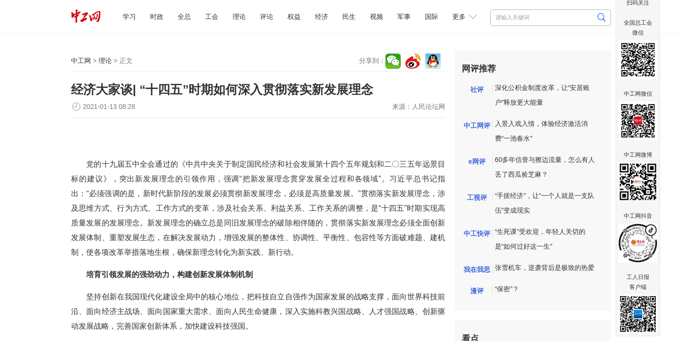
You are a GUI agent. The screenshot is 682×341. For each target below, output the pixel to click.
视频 (376, 16)
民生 (349, 16)
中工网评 (477, 125)
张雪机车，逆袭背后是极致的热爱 (544, 267)
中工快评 (477, 233)
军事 (404, 16)
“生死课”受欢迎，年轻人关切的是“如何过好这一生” (540, 239)
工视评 (477, 197)
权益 (294, 16)
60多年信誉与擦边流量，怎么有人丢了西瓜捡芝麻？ (545, 167)
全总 (184, 16)
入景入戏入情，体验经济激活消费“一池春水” (541, 131)
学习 (129, 16)
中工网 (81, 60)
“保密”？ (507, 289)
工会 (211, 16)
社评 (477, 89)
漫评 (477, 291)
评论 (266, 16)
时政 (156, 16)
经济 (321, 16)
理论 (239, 16)
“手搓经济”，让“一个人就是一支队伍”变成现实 (544, 203)
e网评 (476, 161)
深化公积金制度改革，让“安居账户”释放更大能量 (542, 95)
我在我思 (477, 269)
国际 (431, 16)
